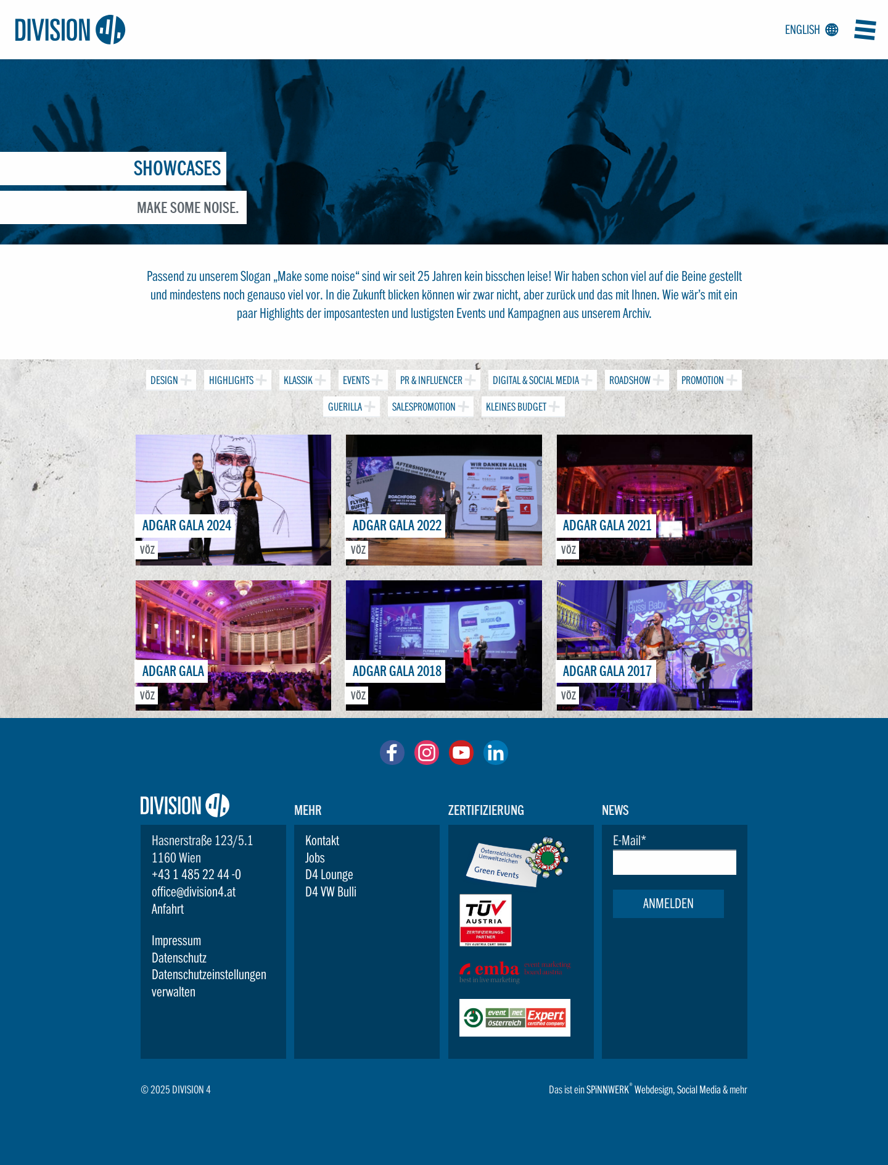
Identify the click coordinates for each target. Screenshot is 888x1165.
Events (355, 378)
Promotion (701, 378)
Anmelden (668, 903)
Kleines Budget (515, 404)
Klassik (296, 378)
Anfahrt (168, 908)
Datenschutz (179, 957)
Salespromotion (423, 404)
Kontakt (322, 840)
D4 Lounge (329, 874)
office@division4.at (194, 891)
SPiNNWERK (607, 1089)
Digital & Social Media (534, 378)
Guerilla (343, 404)
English (809, 30)
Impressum (176, 940)
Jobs (315, 857)
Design (163, 378)
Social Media (699, 1089)
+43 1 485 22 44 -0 (196, 874)
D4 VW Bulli (330, 891)
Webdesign (654, 1089)
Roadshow (628, 378)
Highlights (229, 378)
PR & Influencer (430, 378)
